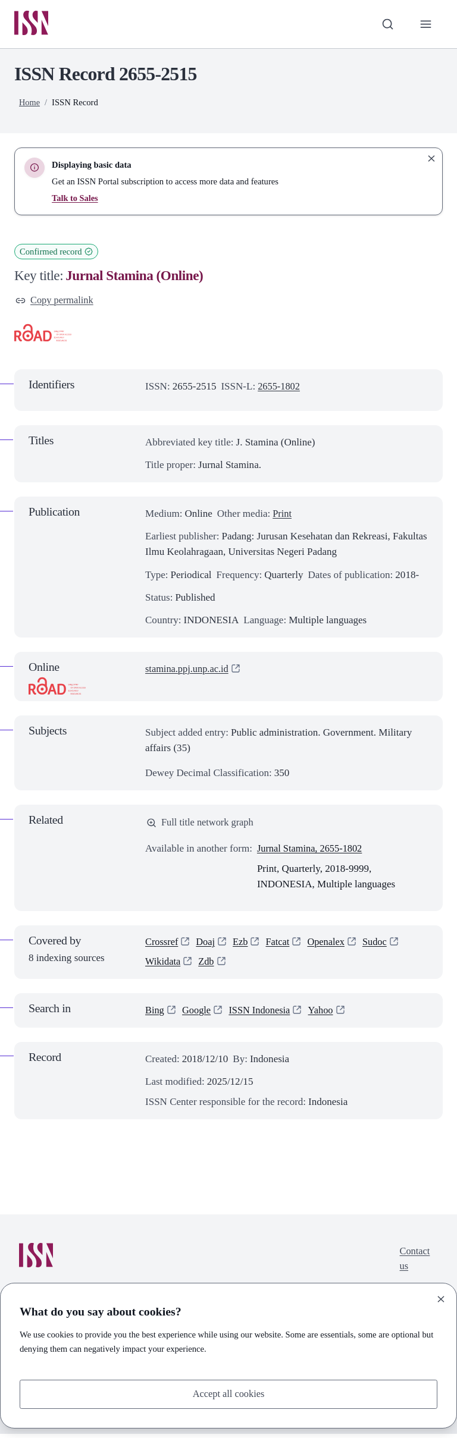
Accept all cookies (228, 1393)
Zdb (208, 965)
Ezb (243, 945)
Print (282, 515)
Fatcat (280, 945)
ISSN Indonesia (263, 1014)
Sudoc (380, 945)
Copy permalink (55, 301)
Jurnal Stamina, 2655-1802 (312, 850)
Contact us (414, 1263)
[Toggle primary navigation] (425, 24)
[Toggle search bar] (386, 24)
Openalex (330, 945)
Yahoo (325, 1014)
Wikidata (163, 965)
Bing (155, 1014)
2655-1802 (280, 388)
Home (29, 103)
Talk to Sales (75, 198)
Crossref (162, 945)
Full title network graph (201, 824)
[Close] (441, 1298)
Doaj (207, 945)
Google (197, 1014)
